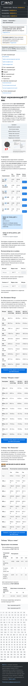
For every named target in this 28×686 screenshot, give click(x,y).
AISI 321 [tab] (18, 464)
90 (6, 649)
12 (21, 624)
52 (20, 642)
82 (22, 647)
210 (11, 657)
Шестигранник (7, 76)
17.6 (18, 632)
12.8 (5, 627)
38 (12, 639)
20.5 (14, 634)
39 (14, 639)
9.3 (12, 622)
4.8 (21, 615)
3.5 (15, 612)
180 (21, 654)
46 (6, 642)
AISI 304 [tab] (8, 464)
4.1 (6, 615)
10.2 (24, 622)
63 (17, 644)
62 (14, 644)
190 (1, 657)
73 (12, 647)
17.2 (11, 632)
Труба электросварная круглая (11, 59)
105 (23, 649)
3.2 (6, 612)
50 (17, 642)
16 (21, 629)
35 (4, 639)
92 (9, 649)
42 (22, 639)
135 (18, 652)
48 (12, 642)
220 (14, 657)
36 (6, 639)
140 (21, 652)
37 (9, 639)
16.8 (5, 632)
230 (18, 657)
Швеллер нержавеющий (10, 81)
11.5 (15, 624)
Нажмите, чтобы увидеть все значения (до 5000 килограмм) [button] (14, 440)
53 (22, 642)
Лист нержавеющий (8, 67)
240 (21, 657)
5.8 (13, 617)
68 (25, 644)
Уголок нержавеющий (9, 91)
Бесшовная (6, 56)
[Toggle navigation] (25, 2)
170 (14, 654)
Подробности (6, 32)
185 (24, 654)
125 (11, 652)
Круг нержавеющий (8, 74)
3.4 (12, 612)
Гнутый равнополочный (9, 85)
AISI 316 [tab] (13, 464)
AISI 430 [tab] (23, 464)
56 (4, 644)
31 (20, 637)
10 (21, 622)
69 (1, 647)
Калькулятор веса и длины (14, 127)
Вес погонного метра (14, 129)
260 (1, 659)
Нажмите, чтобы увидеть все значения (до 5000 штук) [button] (14, 533)
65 (20, 644)
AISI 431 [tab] (3, 466)
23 (26, 634)
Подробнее (13, 42)
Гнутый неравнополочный (10, 88)
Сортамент (14, 124)
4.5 (15, 615)
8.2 (26, 620)
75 (14, 647)
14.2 (25, 627)
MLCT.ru (4, 664)
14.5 (2, 629)
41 (20, 639)
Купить (24, 181)
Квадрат (5, 72)
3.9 (1, 615)
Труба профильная (8, 62)
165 (11, 654)
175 (18, 654)
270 (5, 659)
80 (20, 647)
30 (17, 637)
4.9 (24, 615)
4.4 (12, 615)
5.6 (10, 617)
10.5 (2, 624)
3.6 (18, 612)
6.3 (21, 617)
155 (5, 654)
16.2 (25, 629)
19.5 (8, 634)
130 (14, 652)
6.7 (1, 620)
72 (9, 647)
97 (14, 649)
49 (14, 642)
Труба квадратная (8, 64)
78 (17, 647)
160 (8, 654)
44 (1, 642)
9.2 (9, 622)
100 (20, 649)
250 (24, 657)
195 (5, 657)
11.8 (18, 624)
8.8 (4, 622)
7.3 (12, 620)
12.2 (25, 624)
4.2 (9, 615)
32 (22, 637)
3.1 (3, 612)
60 (9, 644)
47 (9, 642)
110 (1, 652)
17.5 (15, 632)
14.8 (5, 629)
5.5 (7, 617)
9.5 (15, 622)
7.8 (21, 620)
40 (17, 639)
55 (1, 644)
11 (8, 624)
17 (8, 632)
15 (8, 629)
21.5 (20, 634)
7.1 (9, 620)
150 (1, 654)
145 (24, 652)
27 (9, 637)
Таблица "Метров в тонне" (14, 131)
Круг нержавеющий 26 (14, 605)
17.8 (22, 632)
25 (4, 637)
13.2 (11, 627)
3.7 (21, 612)
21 (17, 634)
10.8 (5, 624)
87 (1, 649)
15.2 (11, 629)
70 (4, 647)
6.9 (4, 620)
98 (17, 649)
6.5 (24, 617)
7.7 (18, 620)
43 (25, 639)
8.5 (1, 622)
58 (6, 644)
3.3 (9, 612)
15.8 (18, 629)
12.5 (2, 627)
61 (12, 644)
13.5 (15, 627)
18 (25, 632)
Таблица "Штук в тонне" (14, 135)
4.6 (18, 615)
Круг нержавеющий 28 (14, 608)
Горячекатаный (7, 82)
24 (1, 637)
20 (11, 634)
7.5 (15, 620)
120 (8, 652)
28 (12, 637)
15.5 (15, 629)
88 (4, 649)
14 (21, 627)
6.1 (18, 617)
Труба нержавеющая (9, 54)
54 (25, 642)
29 (14, 637)
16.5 (2, 632)
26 (6, 637)
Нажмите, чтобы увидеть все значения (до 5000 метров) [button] (14, 370)
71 (6, 647)
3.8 (24, 612)
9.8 (18, 622)
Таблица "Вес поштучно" (14, 133)
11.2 (11, 624)
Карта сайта (12, 679)
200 (8, 657)
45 (4, 642)
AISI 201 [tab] (3, 464)
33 (25, 637)
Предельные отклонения (14, 137)
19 (4, 634)
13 (8, 627)
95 (12, 649)
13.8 (18, 627)
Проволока (6, 78)
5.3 (4, 617)
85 (25, 647)
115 (5, 652)
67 (22, 644)
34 (1, 639)
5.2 (1, 617)
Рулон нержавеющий (9, 69)
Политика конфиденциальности (11, 682)
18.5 (2, 634)
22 (23, 634)
